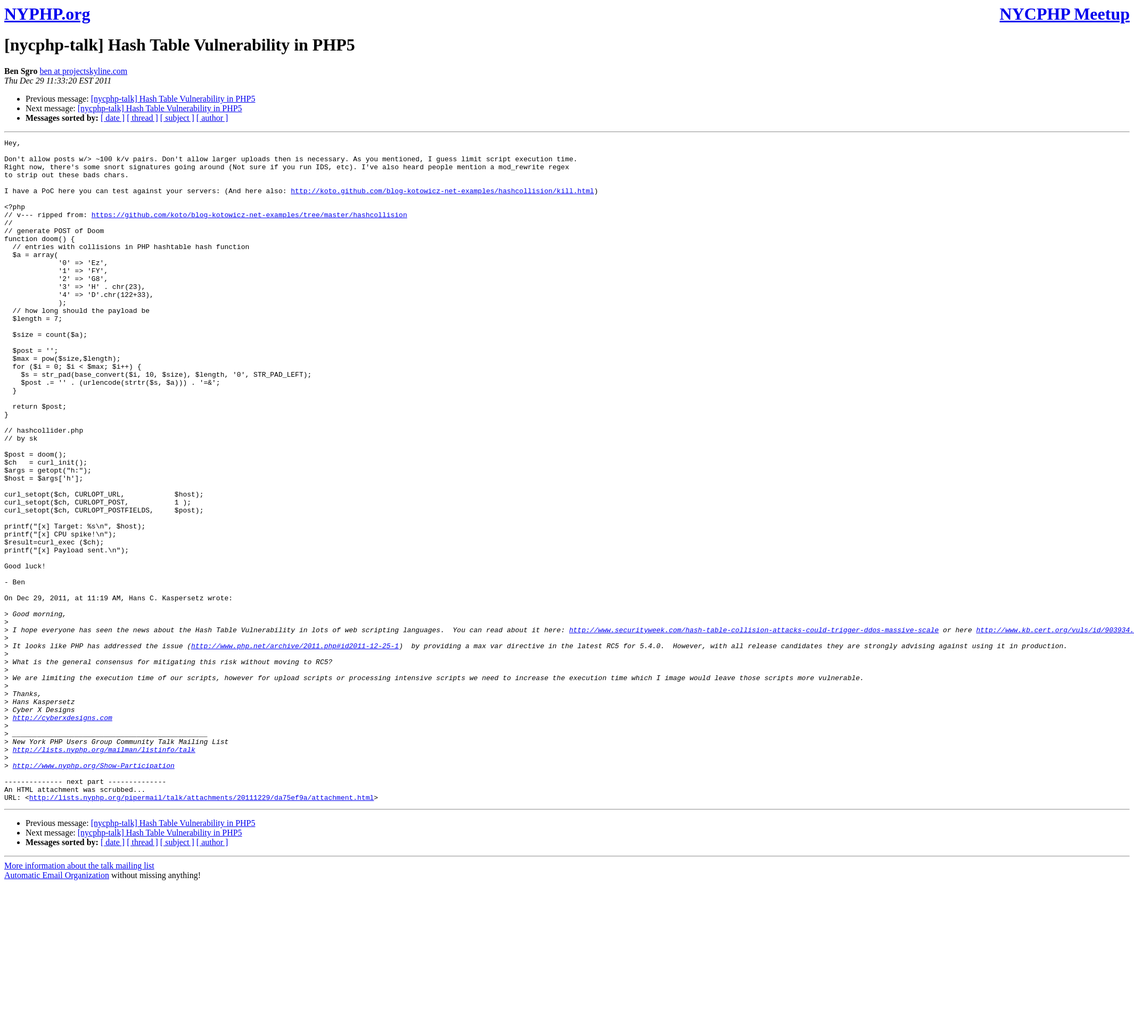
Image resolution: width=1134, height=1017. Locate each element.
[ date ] (113, 117)
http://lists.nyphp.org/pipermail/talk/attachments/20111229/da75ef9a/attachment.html (201, 930)
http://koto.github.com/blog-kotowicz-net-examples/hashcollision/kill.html (442, 201)
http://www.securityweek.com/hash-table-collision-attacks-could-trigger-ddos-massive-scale (754, 728)
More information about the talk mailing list (79, 998)
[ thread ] (142, 117)
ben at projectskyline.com (83, 71)
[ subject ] (177, 117)
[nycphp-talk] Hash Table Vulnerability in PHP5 (173, 98)
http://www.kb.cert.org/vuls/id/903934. (1054, 728)
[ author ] (212, 117)
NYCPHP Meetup (1065, 13)
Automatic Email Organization (56, 1007)
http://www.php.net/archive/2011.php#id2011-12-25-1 (295, 748)
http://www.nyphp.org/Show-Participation (94, 891)
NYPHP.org (47, 13)
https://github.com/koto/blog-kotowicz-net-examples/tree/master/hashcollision (249, 230)
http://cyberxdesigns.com (62, 834)
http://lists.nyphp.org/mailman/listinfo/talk (104, 872)
